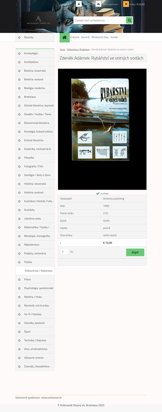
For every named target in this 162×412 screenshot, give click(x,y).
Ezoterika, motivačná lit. (38, 149)
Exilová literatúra (34, 140)
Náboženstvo (31, 244)
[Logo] (39, 20)
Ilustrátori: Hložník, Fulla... (39, 201)
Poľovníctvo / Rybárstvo (38, 271)
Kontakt (114, 37)
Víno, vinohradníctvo (35, 349)
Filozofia (29, 158)
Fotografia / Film (33, 166)
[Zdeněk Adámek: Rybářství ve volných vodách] (102, 70)
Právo (27, 279)
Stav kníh (85, 37)
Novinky (28, 37)
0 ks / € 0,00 (137, 4)
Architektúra (31, 62)
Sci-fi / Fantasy (33, 314)
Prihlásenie (86, 4)
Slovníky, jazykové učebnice (34, 324)
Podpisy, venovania (35, 253)
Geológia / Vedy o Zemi (37, 175)
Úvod (62, 49)
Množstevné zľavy (100, 37)
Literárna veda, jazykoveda (32, 219)
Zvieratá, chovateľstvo (37, 366)
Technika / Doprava (35, 340)
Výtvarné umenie (34, 358)
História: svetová (33, 192)
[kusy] (64, 252)
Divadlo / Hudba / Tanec (38, 114)
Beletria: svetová (33, 79)
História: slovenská (35, 184)
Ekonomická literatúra (36, 123)
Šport (27, 331)
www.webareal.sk (51, 397)
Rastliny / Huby (33, 297)
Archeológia (31, 53)
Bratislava (30, 97)
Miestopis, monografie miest (37, 237)
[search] (129, 20)
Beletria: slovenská (35, 71)
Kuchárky (29, 210)
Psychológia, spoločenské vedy (38, 289)
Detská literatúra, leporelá (39, 105)
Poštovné (74, 37)
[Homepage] (65, 37)
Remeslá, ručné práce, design (36, 306)
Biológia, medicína (34, 88)
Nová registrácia (109, 4)
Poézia (28, 262)
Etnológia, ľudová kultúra (38, 131)
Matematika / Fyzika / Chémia (36, 228)
